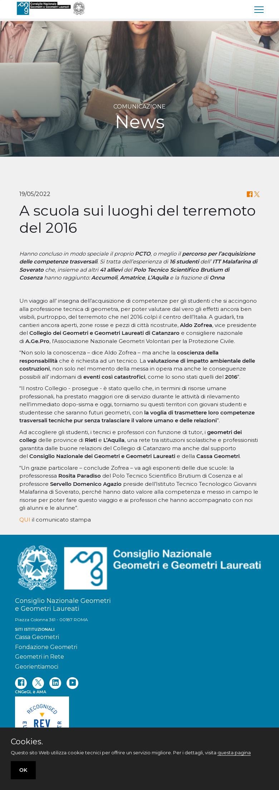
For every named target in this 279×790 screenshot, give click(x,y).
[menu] (259, 9)
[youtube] (72, 683)
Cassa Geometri (37, 637)
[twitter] (38, 683)
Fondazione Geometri (46, 647)
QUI (24, 519)
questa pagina (234, 752)
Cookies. (27, 741)
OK (23, 770)
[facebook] (21, 683)
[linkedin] (55, 683)
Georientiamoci (36, 666)
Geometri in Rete (39, 656)
